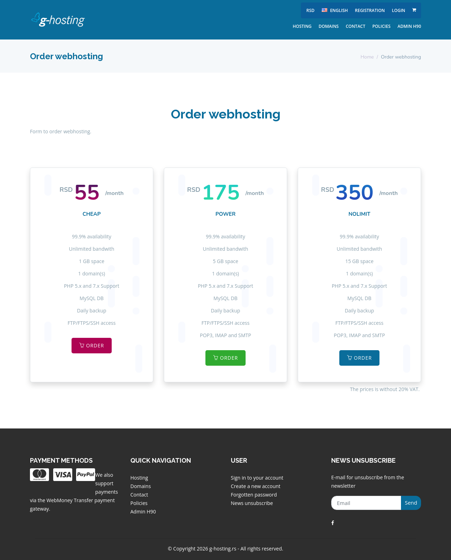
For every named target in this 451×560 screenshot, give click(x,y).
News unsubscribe (252, 503)
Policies (381, 26)
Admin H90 (409, 26)
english (335, 10)
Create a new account (255, 486)
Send (411, 502)
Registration (370, 10)
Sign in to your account (257, 477)
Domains (329, 26)
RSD (310, 10)
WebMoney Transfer (70, 500)
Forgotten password (254, 494)
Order (91, 345)
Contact (355, 26)
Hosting (302, 26)
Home (367, 57)
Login (398, 10)
